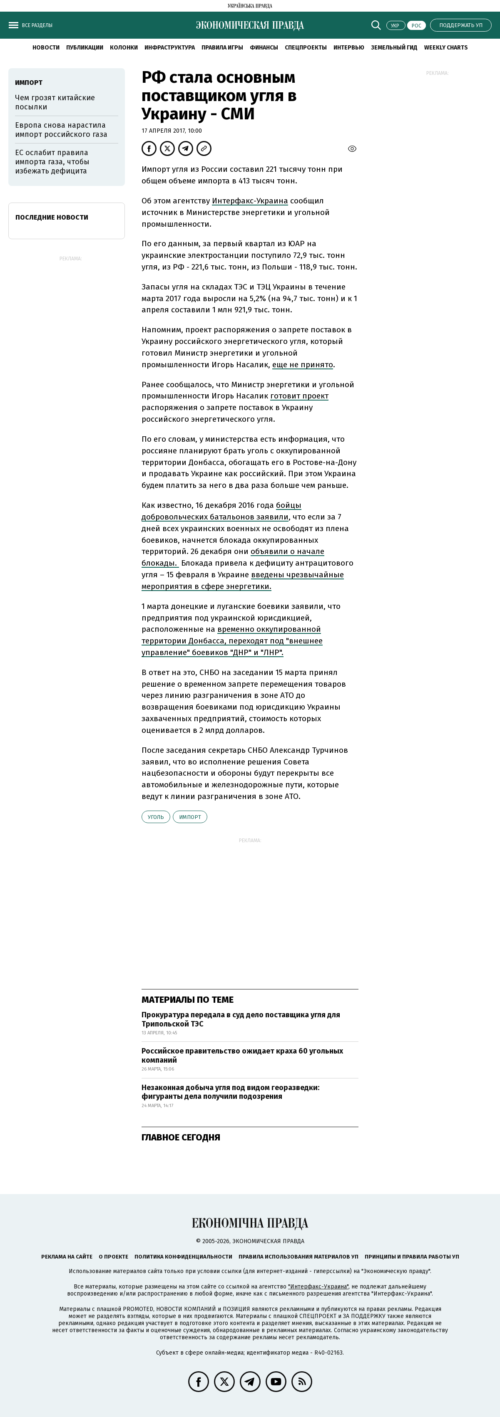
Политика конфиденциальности (183, 1257)
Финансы (264, 47)
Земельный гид (394, 47)
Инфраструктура (169, 47)
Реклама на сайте (66, 1257)
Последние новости (51, 217)
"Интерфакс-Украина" (318, 1286)
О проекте (113, 1257)
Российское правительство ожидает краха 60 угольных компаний (242, 1055)
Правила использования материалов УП (298, 1257)
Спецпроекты (306, 47)
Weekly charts (446, 47)
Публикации (84, 47)
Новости (46, 47)
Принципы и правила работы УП (412, 1257)
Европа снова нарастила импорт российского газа (61, 130)
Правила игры (222, 47)
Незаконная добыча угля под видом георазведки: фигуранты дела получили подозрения (230, 1092)
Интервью (348, 47)
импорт (190, 817)
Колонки (124, 47)
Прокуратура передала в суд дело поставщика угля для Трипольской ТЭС (241, 1019)
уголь (156, 817)
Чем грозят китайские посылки (55, 102)
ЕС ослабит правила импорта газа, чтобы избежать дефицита (52, 161)
